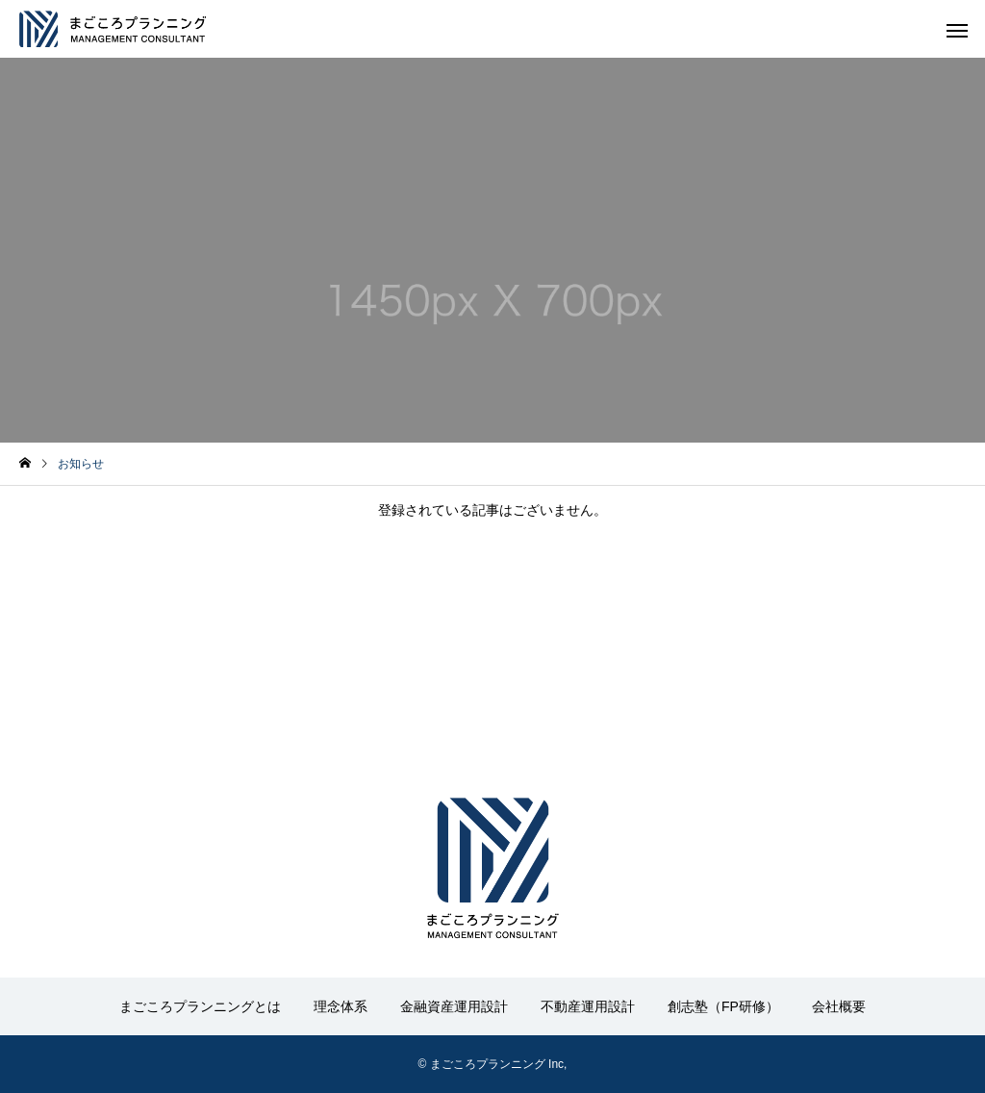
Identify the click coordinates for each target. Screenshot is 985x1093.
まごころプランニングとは (200, 1006)
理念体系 (340, 1006)
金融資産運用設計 (454, 1006)
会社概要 (839, 1006)
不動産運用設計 (588, 1006)
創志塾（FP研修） (723, 1006)
